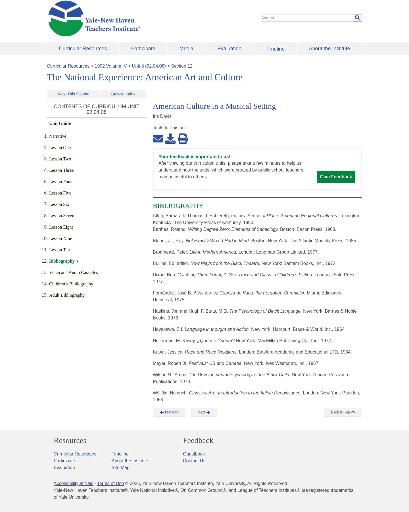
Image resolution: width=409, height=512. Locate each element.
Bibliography (62, 261)
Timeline (275, 49)
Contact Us (194, 460)
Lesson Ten (59, 249)
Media (186, 48)
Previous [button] (169, 412)
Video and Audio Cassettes (73, 272)
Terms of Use (110, 483)
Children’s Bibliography (71, 283)
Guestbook (194, 454)
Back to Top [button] (343, 412)
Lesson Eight (61, 227)
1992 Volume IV (111, 66)
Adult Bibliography (67, 295)
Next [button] (204, 412)
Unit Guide (60, 123)
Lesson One (60, 147)
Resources (70, 440)
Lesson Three (61, 170)
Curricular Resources (83, 48)
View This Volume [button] (73, 94)
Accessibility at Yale (73, 483)
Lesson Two (60, 158)
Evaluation (229, 48)
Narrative (57, 136)
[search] (307, 17)
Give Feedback (336, 176)
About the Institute (329, 48)
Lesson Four (60, 181)
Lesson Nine (60, 238)
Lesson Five (60, 193)
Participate (143, 48)
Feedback (198, 440)
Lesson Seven (61, 215)
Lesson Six (59, 204)
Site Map (121, 467)
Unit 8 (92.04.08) (149, 66)
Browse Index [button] (123, 94)
